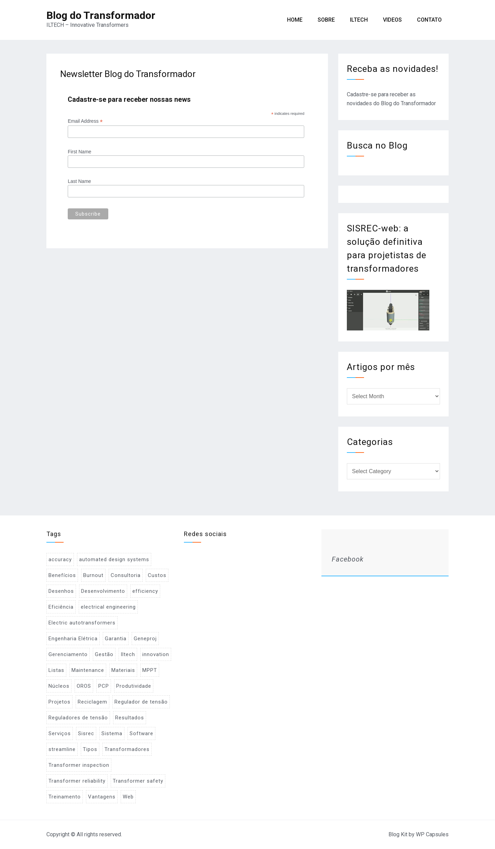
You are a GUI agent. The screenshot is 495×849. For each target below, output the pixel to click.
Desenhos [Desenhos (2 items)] (61, 591)
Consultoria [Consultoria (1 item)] (126, 575)
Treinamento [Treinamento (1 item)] (64, 797)
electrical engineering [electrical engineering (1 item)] (108, 607)
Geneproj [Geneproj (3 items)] (145, 638)
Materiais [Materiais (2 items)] (123, 670)
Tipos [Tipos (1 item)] (90, 749)
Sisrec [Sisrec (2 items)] (86, 733)
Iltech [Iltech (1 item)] (128, 654)
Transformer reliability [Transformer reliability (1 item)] (77, 781)
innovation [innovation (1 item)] (155, 654)
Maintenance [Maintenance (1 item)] (88, 670)
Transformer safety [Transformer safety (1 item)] (138, 781)
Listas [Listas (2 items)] (56, 670)
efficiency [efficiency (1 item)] (145, 591)
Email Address (85, 121)
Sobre (326, 20)
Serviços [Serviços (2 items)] (59, 733)
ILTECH (359, 20)
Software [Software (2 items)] (141, 733)
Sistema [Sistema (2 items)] (111, 733)
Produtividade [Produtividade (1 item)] (133, 686)
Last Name (79, 181)
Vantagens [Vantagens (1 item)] (102, 797)
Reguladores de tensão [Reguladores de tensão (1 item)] (78, 718)
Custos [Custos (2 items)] (157, 575)
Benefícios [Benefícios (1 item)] (62, 575)
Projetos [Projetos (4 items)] (59, 702)
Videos (392, 20)
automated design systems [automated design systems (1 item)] (114, 559)
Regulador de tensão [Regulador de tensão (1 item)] (141, 702)
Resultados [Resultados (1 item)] (129, 718)
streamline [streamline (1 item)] (62, 749)
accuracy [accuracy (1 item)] (60, 559)
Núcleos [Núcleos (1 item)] (58, 686)
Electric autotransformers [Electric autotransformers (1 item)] (82, 623)
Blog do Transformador (100, 15)
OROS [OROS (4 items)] (84, 686)
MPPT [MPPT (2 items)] (149, 670)
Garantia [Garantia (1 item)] (115, 638)
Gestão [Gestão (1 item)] (104, 654)
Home (294, 20)
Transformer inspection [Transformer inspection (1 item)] (78, 765)
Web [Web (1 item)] (128, 797)
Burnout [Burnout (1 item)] (93, 575)
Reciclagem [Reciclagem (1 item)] (92, 702)
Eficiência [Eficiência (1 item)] (61, 607)
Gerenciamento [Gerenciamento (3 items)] (68, 654)
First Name (79, 151)
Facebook (348, 559)
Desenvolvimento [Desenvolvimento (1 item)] (103, 591)
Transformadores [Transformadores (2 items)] (127, 749)
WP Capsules (432, 834)
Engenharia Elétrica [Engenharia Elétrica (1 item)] (73, 638)
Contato (429, 20)
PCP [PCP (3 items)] (103, 686)
